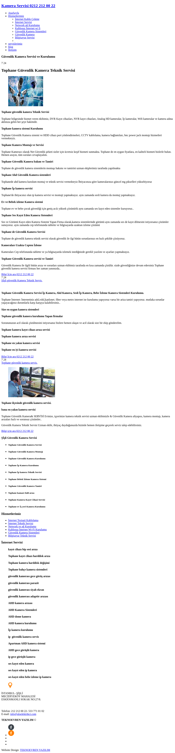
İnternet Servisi (23, 22)
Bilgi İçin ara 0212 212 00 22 (17, 274)
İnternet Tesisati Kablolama (23, 520)
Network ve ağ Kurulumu (22, 526)
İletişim (12, 49)
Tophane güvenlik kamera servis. (19, 362)
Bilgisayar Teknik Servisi (22, 535)
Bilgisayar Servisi (25, 37)
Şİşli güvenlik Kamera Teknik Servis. (21, 280)
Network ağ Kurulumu (27, 25)
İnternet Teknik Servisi (20, 523)
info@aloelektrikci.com (23, 714)
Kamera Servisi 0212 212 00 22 (28, 5)
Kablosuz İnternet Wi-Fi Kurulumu (27, 529)
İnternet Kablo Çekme (27, 19)
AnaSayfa (13, 12)
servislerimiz (15, 43)
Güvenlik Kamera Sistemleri (30, 31)
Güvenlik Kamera (25, 34)
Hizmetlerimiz (16, 16)
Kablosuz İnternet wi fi (27, 28)
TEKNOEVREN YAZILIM (35, 750)
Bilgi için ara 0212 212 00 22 (17, 431)
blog (10, 46)
